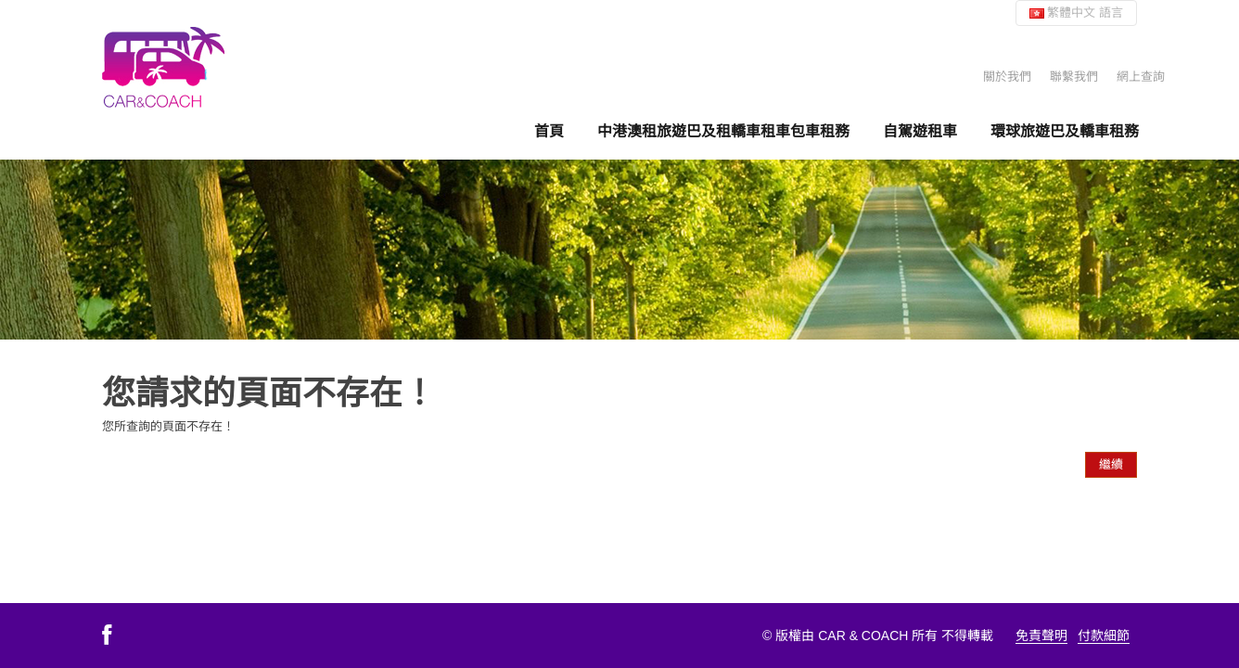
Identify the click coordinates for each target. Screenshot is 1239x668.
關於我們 (1007, 77)
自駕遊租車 (920, 131)
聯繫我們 (1074, 77)
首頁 (549, 131)
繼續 (1111, 464)
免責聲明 (1041, 635)
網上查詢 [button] (1141, 77)
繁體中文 (1076, 12)
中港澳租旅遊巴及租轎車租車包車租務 (723, 131)
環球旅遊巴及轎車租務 (1064, 131)
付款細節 (1104, 635)
